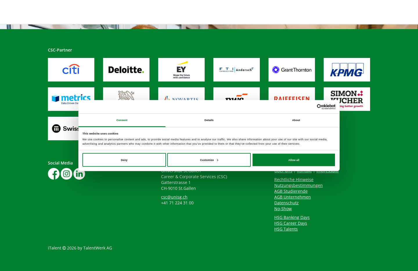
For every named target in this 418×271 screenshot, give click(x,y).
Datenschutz (286, 203)
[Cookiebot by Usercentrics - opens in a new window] (310, 106)
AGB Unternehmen (292, 197)
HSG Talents (286, 229)
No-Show (283, 208)
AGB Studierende (291, 191)
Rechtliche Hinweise (294, 179)
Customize (209, 159)
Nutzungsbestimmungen (298, 185)
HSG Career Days (290, 223)
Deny (124, 159)
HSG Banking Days (292, 217)
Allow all (293, 159)
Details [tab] (208, 119)
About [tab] (296, 119)
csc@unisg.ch (174, 197)
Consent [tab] (121, 119)
